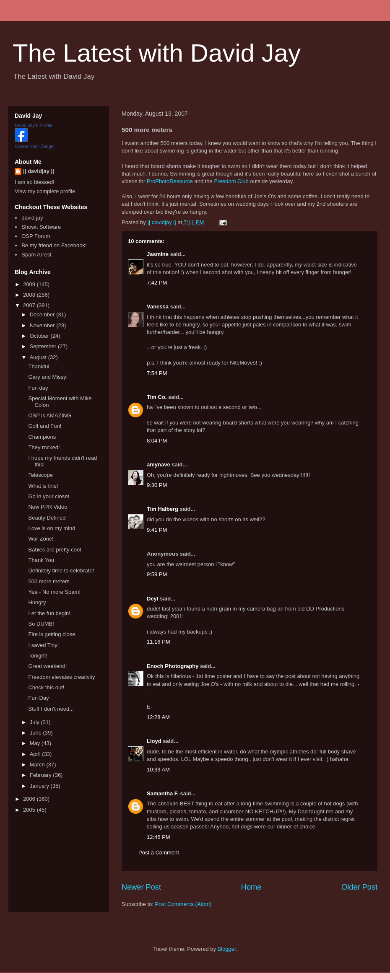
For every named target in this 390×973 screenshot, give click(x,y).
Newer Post (141, 887)
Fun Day (38, 698)
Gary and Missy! (48, 377)
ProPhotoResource (170, 181)
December (43, 314)
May (36, 743)
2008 (30, 295)
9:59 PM (157, 574)
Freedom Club (231, 181)
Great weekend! (47, 666)
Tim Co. (156, 397)
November (43, 325)
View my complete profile (45, 191)
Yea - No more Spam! (54, 592)
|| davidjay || (38, 171)
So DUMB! (41, 624)
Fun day (38, 388)
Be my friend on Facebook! (53, 245)
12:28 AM (158, 717)
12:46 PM (158, 837)
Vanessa (158, 306)
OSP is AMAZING (49, 415)
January (40, 786)
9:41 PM (157, 530)
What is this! (43, 486)
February (41, 775)
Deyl (152, 598)
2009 (30, 284)
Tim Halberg (162, 509)
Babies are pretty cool (54, 549)
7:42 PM (157, 282)
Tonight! (37, 655)
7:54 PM (157, 373)
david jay (32, 218)
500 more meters (48, 581)
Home (251, 887)
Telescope (40, 475)
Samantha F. (163, 793)
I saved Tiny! (43, 645)
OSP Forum (35, 236)
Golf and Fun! (44, 426)
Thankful (38, 366)
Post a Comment (158, 852)
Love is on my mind (51, 528)
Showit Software (41, 227)
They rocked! (44, 447)
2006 (30, 799)
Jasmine (158, 254)
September (44, 346)
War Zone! (40, 539)
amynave (158, 464)
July (35, 722)
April (36, 754)
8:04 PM (157, 440)
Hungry (37, 602)
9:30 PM (157, 485)
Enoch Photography (173, 666)
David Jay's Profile (33, 125)
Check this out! (46, 687)
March (38, 764)
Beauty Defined (46, 518)
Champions (42, 437)
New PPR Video (47, 507)
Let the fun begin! (49, 613)
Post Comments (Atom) (183, 904)
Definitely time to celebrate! (61, 570)
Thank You (41, 560)
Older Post (359, 887)
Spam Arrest (36, 254)
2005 (30, 810)
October (40, 336)
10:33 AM (158, 769)
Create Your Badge (34, 146)
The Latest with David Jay (157, 53)
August (39, 357)
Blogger (227, 949)
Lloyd (154, 741)
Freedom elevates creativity (61, 677)
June (36, 733)
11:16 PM (158, 642)
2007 (30, 305)
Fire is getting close (51, 634)
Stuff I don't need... (51, 709)
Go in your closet (48, 496)
